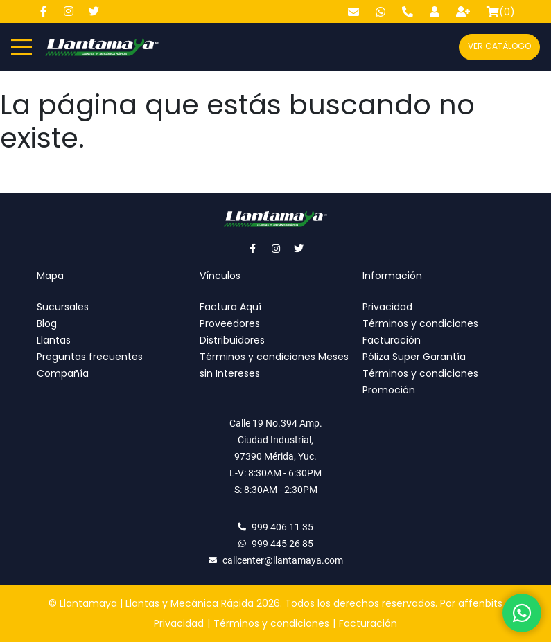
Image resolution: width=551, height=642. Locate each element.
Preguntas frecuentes (90, 357)
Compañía (63, 373)
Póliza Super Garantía (414, 357)
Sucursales (63, 307)
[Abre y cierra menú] (21, 47)
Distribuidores (232, 340)
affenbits (480, 603)
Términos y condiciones (420, 323)
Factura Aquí (230, 307)
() (501, 11)
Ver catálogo (499, 46)
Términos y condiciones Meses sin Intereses (274, 365)
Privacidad (387, 307)
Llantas (54, 340)
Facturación (391, 340)
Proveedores (230, 323)
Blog (47, 323)
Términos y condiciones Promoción (420, 381)
